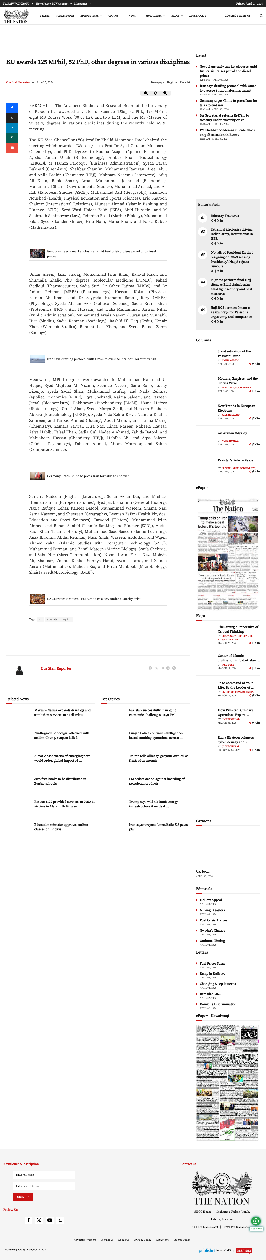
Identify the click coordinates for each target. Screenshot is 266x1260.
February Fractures (225, 216)
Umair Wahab (231, 719)
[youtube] (50, 1220)
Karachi (185, 82)
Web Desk (228, 664)
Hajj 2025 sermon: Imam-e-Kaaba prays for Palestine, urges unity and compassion (231, 312)
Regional (172, 82)
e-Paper (44, 15)
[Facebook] (12, 108)
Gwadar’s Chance (212, 931)
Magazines (81, 3)
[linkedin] (12, 128)
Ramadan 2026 (210, 994)
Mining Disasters (212, 910)
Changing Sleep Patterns (218, 984)
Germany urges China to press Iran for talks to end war (88, 476)
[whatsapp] (12, 138)
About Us (124, 1239)
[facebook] (215, 221)
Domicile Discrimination (218, 1004)
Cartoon (202, 871)
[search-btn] (261, 15)
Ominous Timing (212, 941)
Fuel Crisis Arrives (213, 920)
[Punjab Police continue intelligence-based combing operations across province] (113, 740)
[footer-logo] (221, 1188)
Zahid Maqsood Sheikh (236, 387)
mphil (67, 619)
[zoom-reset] (155, 93)
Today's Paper (65, 15)
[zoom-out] (146, 93)
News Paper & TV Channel (52, 3)
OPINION (113, 15)
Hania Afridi (230, 360)
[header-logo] (16, 16)
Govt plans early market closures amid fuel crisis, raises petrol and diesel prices (101, 253)
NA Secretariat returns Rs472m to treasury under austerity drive (94, 599)
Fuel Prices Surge (212, 963)
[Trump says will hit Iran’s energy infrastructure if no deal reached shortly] (113, 808)
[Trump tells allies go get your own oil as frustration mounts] (113, 763)
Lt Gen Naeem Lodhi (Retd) (239, 468)
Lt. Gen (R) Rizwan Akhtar (238, 692)
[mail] (12, 148)
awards (52, 619)
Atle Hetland (231, 415)
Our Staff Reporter (18, 82)
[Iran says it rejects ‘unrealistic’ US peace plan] (113, 831)
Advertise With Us (85, 1239)
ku (41, 619)
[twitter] (12, 118)
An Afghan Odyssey (232, 433)
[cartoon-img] (228, 848)
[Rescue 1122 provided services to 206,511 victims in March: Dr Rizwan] (18, 808)
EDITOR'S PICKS (89, 15)
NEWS (132, 15)
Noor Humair (230, 441)
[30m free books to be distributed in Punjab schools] (18, 786)
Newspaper (158, 82)
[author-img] (205, 358)
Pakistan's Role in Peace (235, 460)
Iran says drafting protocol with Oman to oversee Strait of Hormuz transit (101, 359)
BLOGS (175, 15)
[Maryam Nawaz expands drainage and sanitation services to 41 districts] (18, 717)
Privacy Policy (143, 1239)
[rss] (60, 1220)
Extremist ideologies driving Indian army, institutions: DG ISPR (232, 234)
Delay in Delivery (212, 974)
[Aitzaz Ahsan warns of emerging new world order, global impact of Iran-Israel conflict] (18, 763)
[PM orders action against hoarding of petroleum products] (113, 786)
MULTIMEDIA (154, 15)
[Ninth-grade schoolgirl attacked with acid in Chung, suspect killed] (18, 740)
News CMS (224, 1250)
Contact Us (107, 1239)
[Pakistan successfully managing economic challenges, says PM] (113, 717)
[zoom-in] (165, 93)
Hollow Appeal (211, 900)
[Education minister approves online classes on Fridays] (18, 831)
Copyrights (163, 1239)
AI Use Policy (197, 15)
